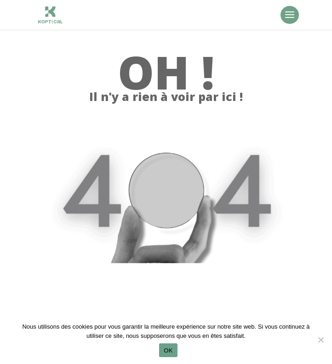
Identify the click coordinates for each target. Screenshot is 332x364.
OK (168, 350)
